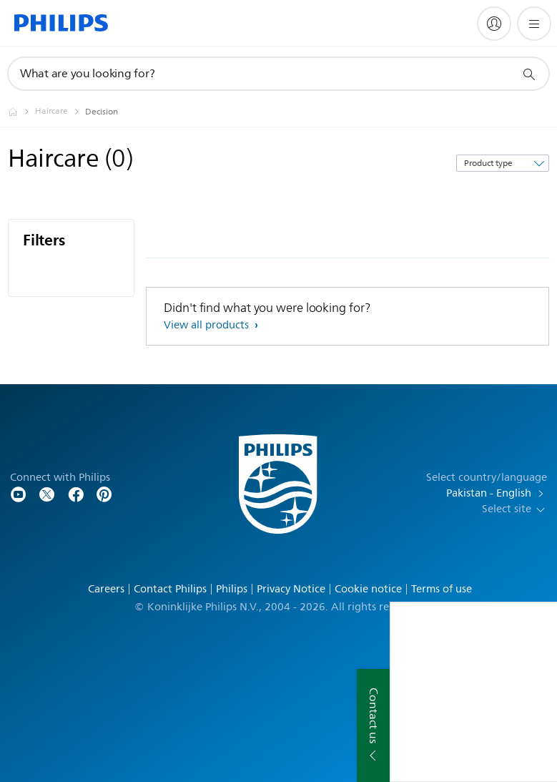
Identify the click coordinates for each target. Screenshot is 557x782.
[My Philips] (494, 23)
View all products (208, 325)
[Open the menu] (534, 23)
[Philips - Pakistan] (21, 111)
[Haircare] (60, 111)
